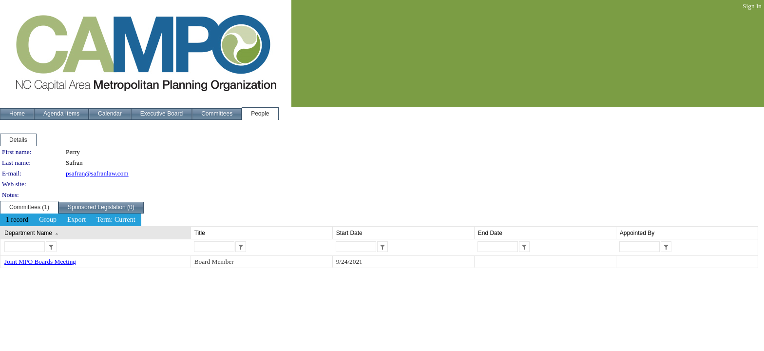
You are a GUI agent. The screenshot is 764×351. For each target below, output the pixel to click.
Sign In (752, 6)
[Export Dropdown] (76, 220)
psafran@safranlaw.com (97, 173)
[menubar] (70, 220)
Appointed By (637, 233)
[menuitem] (17, 220)
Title (199, 233)
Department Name (28, 233)
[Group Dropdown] (48, 220)
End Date (490, 233)
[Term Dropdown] (116, 220)
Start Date (349, 233)
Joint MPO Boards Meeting (40, 261)
